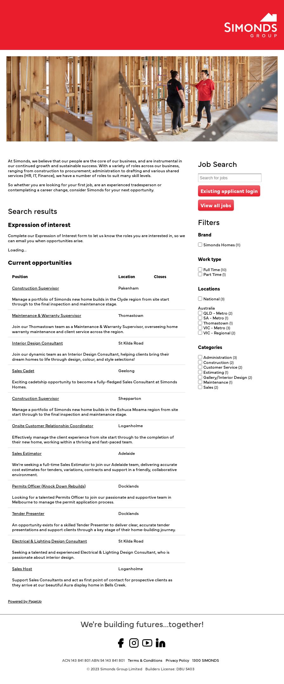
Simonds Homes (221, 244)
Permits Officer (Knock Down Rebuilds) (49, 486)
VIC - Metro (216, 327)
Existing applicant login (229, 190)
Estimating (215, 372)
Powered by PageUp (25, 601)
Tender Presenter (28, 513)
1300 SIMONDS (205, 660)
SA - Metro (215, 317)
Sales (210, 387)
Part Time (214, 274)
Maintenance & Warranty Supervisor (46, 315)
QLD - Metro (217, 313)
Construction (218, 362)
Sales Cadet (23, 370)
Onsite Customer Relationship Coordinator (52, 425)
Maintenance (217, 382)
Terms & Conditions (145, 660)
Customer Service (222, 367)
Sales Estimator (27, 453)
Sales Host (22, 568)
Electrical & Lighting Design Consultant (49, 541)
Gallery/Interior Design (227, 377)
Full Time (214, 269)
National (213, 298)
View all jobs (216, 205)
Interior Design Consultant (37, 342)
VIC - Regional (219, 332)
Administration (220, 357)
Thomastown (218, 322)
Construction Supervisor (35, 288)
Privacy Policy (177, 660)
